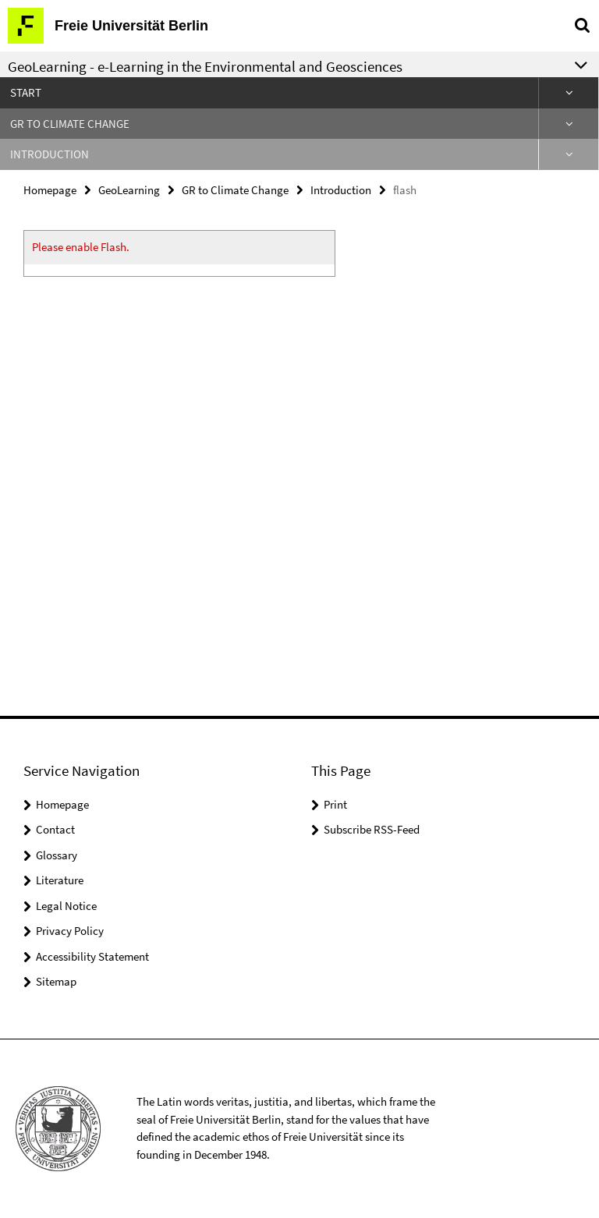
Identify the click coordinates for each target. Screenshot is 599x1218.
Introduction (49, 154)
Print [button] (335, 804)
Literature (59, 880)
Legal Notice (66, 905)
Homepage (49, 189)
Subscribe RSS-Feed (372, 829)
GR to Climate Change (69, 123)
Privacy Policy (70, 930)
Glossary (56, 855)
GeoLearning (129, 189)
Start (25, 92)
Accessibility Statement (92, 956)
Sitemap (56, 981)
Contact (55, 829)
